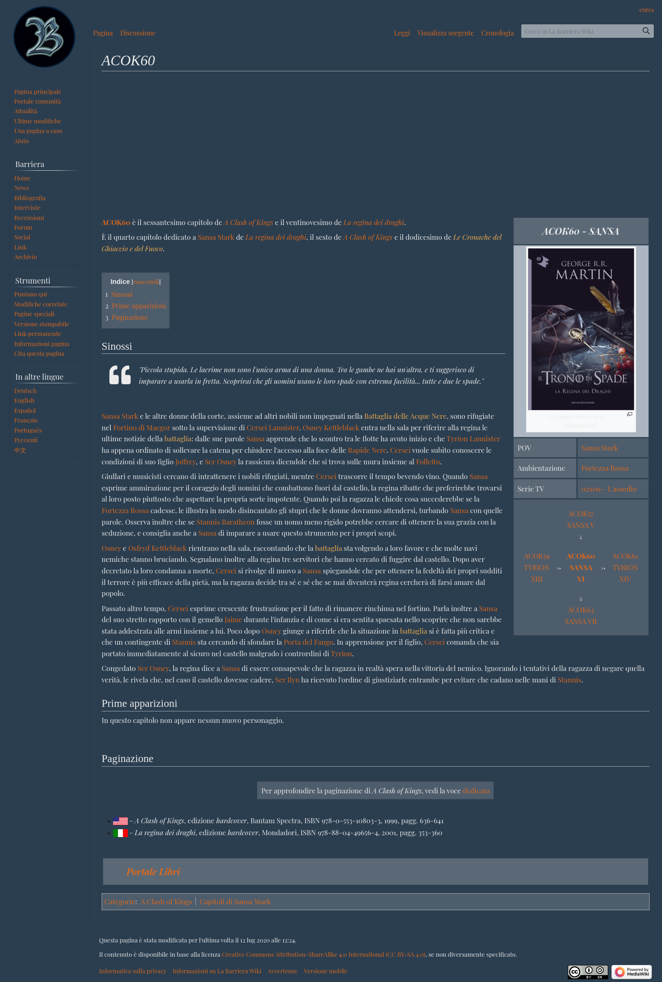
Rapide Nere (367, 450)
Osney (111, 548)
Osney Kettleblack (331, 427)
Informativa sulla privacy (133, 971)
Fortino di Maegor (141, 427)
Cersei (400, 450)
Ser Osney (221, 461)
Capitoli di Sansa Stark (235, 901)
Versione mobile (326, 971)
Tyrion (341, 653)
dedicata (476, 790)
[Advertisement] (376, 144)
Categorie (119, 901)
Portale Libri (153, 871)
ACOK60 (116, 222)
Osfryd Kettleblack (157, 548)
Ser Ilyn (287, 679)
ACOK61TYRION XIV (625, 567)
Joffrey (186, 461)
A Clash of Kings (248, 222)
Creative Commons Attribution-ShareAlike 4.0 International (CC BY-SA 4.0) (323, 954)
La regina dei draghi (373, 222)
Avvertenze (283, 971)
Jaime (233, 619)
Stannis (184, 642)
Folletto (428, 461)
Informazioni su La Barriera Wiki (216, 971)
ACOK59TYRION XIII (537, 567)
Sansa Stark (600, 447)
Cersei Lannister (273, 427)
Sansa (255, 438)
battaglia (177, 438)
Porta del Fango (308, 642)
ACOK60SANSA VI (580, 567)
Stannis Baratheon (225, 521)
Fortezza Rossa (605, 468)
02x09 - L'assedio (609, 488)
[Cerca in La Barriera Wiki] (587, 31)
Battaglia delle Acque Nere (405, 416)
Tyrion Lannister (473, 438)
